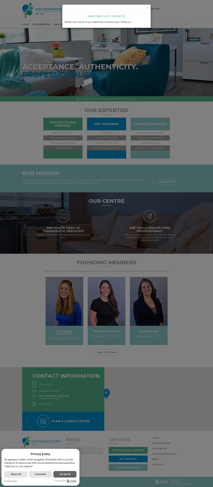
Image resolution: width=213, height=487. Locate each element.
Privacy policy (10, 481)
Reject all (16, 474)
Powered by (65, 481)
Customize (40, 474)
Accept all (65, 474)
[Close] (148, 8)
